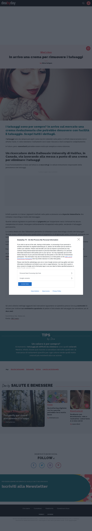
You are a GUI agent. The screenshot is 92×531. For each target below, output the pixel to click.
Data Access (46, 291)
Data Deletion (35, 291)
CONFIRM (27, 284)
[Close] (79, 240)
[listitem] (46, 273)
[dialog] (46, 265)
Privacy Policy (57, 291)
